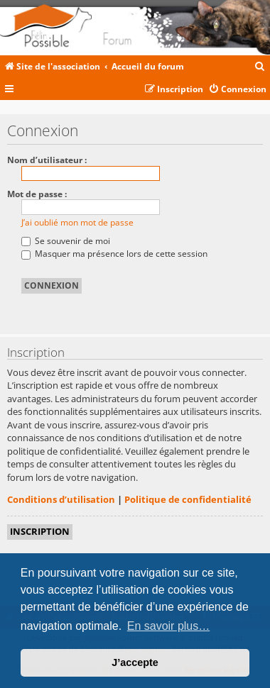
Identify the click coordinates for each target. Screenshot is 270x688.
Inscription (40, 531)
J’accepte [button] (135, 662)
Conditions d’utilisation (61, 499)
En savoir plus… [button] (168, 626)
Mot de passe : (37, 194)
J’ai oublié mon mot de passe (77, 222)
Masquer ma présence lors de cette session (114, 254)
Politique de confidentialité (188, 499)
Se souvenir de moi (65, 241)
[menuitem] (260, 67)
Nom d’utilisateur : (47, 160)
